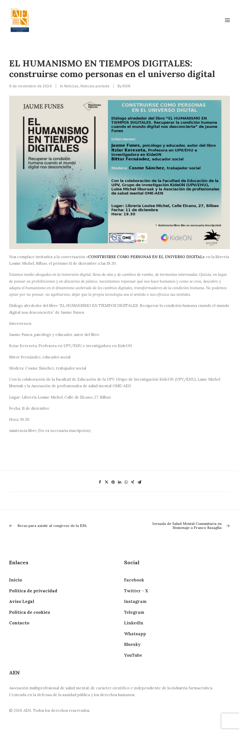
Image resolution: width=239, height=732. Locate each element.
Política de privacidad (33, 591)
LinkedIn (133, 623)
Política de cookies (29, 612)
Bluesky (132, 644)
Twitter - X (136, 591)
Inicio (15, 580)
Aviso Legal (21, 601)
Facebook (134, 580)
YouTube (133, 655)
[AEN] (20, 20)
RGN (126, 86)
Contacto (19, 623)
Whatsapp (135, 634)
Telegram (134, 612)
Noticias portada (94, 86)
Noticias (71, 86)
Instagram (135, 601)
